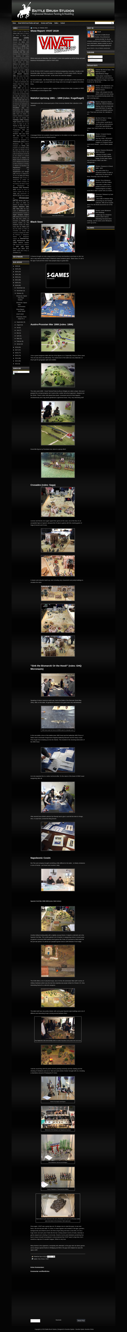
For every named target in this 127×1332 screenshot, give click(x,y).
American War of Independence (21, 54)
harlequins (15, 137)
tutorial (24, 230)
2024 (16, 271)
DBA (26, 99)
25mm (24, 35)
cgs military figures (24, 80)
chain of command (20, 82)
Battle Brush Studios (51, 1329)
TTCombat (15, 230)
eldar (27, 112)
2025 (16, 269)
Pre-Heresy (16, 183)
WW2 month (16, 250)
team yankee (22, 218)
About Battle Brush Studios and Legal (28, 23)
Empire (24, 113)
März (18, 338)
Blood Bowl (25, 72)
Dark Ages (16, 98)
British (27, 76)
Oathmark (18, 173)
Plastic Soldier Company (20, 181)
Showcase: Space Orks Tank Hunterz (21, 298)
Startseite (58, 1320)
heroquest (23, 139)
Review (15, 187)
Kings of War (21, 151)
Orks (21, 175)
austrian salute (25, 64)
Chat (39, 1259)
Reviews (26, 187)
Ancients (18, 56)
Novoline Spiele (79, 1329)
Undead (21, 232)
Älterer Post (81, 1320)
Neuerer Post (35, 1321)
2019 (16, 285)
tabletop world (19, 216)
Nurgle (27, 171)
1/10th (14, 31)
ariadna (16, 60)
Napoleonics (16, 167)
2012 (16, 363)
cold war (24, 87)
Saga (14, 193)
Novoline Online (89, 1329)
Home (14, 23)
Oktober (19, 293)
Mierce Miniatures (19, 163)
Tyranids (15, 232)
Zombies (15, 252)
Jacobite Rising (24, 147)
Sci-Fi (15, 195)
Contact (62, 23)
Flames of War (17, 126)
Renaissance (20, 185)
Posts (90, 57)
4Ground (15, 42)
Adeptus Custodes (17, 44)
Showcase (24, 198)
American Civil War (19, 52)
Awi (16, 66)
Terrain (23, 220)
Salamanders (23, 193)
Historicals (16, 141)
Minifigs (27, 163)
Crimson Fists (25, 93)
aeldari (24, 46)
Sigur (99, 31)
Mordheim (24, 165)
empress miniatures (18, 115)
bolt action (20, 76)
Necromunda (16, 169)
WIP (17, 246)
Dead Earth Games (24, 101)
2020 (16, 282)
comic (20, 90)
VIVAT (47, 1259)
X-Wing (25, 250)
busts (16, 78)
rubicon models (17, 191)
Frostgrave (16, 131)
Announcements (24, 58)
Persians (25, 177)
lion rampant (18, 155)
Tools (25, 228)
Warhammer (24, 238)
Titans (24, 226)
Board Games (23, 74)
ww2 (23, 248)
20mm (17, 35)
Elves (18, 113)
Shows (43, 1259)
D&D (16, 96)
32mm (15, 40)
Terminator (15, 220)
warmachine (19, 244)
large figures (20, 153)
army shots (24, 60)
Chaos (15, 84)
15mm (15, 33)
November (20, 290)
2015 (16, 355)
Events (24, 117)
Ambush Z (23, 50)
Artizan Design (17, 62)
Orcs (16, 175)
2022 (16, 277)
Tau (14, 218)
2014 (16, 358)
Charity (24, 86)
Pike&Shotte (16, 179)
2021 (16, 280)
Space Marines (19, 206)
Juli (18, 327)
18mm (21, 33)
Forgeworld (22, 127)
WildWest (26, 244)
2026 (16, 266)
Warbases (17, 234)
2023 (16, 274)
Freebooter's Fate (19, 130)
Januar (19, 344)
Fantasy (16, 120)
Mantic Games (17, 159)
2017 (16, 350)
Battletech (15, 68)
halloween (23, 135)
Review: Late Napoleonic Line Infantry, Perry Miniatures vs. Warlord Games (104, 88)
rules (25, 191)
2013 (16, 361)
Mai (18, 333)
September (20, 322)
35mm (24, 40)
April (18, 336)
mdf (14, 161)
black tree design (19, 70)
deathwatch (24, 104)
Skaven (15, 204)
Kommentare (92, 60)
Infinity (23, 145)
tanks (26, 216)
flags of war (22, 123)
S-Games (33, 256)
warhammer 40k (23, 240)
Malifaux (24, 157)
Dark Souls (18, 100)
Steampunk (22, 210)
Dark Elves (26, 98)
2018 (16, 347)
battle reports (23, 66)
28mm (16, 37)
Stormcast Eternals (17, 212)
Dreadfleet (16, 108)
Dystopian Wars (19, 111)
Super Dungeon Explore (21, 214)
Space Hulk (23, 204)
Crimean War (16, 93)
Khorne (22, 149)
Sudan (25, 212)
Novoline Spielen (69, 1329)
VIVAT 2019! (20, 314)
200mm (27, 33)
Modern (17, 165)
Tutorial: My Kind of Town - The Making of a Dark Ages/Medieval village (105, 72)
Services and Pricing (46, 23)
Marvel (25, 159)
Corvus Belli (23, 92)
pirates (24, 179)
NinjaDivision (17, 171)
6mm (23, 42)
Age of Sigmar (17, 48)
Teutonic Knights (17, 222)
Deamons (17, 104)
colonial (15, 90)
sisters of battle (21, 202)
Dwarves (26, 110)
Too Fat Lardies (17, 228)
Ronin (25, 189)
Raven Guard (25, 183)
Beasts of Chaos (25, 68)
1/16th (19, 31)
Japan (16, 149)
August (19, 325)
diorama (15, 105)
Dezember (20, 288)
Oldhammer (26, 173)
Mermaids (26, 161)
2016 (16, 353)
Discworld (24, 105)
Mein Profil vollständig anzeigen (98, 48)
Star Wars (16, 208)
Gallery (56, 23)
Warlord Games (23, 242)
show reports (25, 195)
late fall (27, 153)
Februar (19, 341)
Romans (19, 189)
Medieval (19, 161)
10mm (25, 31)
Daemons (23, 96)
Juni (18, 330)
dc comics (15, 101)
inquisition (15, 147)
